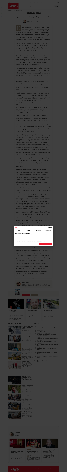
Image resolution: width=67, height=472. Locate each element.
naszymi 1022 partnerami (21, 234)
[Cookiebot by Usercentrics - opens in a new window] (48, 227)
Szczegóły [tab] (28, 230)
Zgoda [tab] (19, 230)
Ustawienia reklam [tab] (38, 230)
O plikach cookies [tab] (48, 230)
